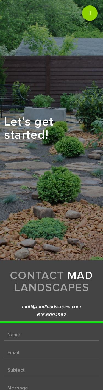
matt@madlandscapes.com (51, 306)
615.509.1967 (51, 314)
